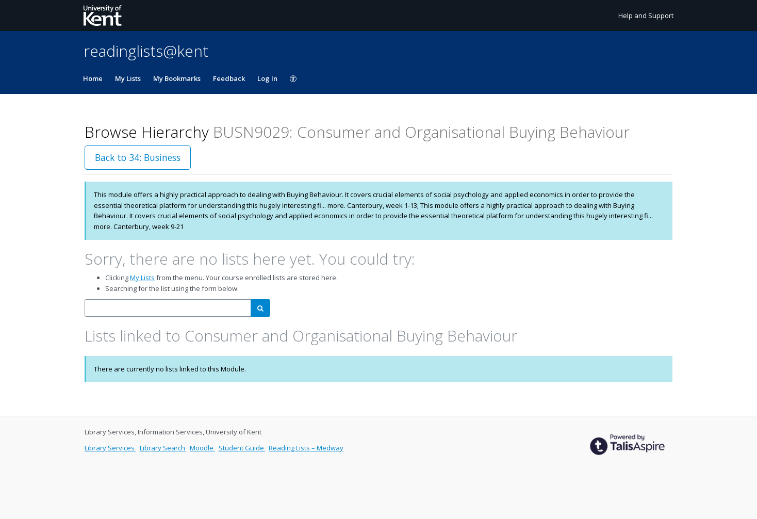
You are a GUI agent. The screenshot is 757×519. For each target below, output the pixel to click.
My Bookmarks (177, 78)
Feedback (229, 78)
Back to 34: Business (137, 157)
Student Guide (242, 447)
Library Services (110, 447)
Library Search (163, 447)
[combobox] (168, 308)
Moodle (202, 447)
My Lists (128, 78)
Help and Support (645, 15)
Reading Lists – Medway (306, 447)
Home (93, 78)
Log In (267, 78)
